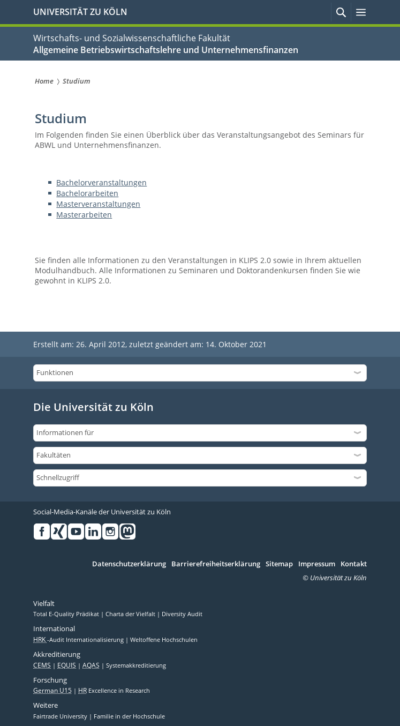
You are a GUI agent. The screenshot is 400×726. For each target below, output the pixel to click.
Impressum (316, 564)
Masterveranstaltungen (98, 204)
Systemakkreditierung (136, 665)
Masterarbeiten (84, 214)
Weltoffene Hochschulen (164, 639)
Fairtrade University (61, 716)
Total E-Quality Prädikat (67, 614)
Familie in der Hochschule (129, 716)
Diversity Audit (182, 614)
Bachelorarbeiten (87, 193)
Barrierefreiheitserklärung (215, 564)
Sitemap (279, 564)
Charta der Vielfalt (131, 614)
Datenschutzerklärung (129, 564)
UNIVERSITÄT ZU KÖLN (80, 12)
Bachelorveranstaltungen (101, 182)
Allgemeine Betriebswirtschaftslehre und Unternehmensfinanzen (165, 50)
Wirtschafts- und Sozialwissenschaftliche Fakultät (131, 38)
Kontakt (354, 564)
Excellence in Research (114, 690)
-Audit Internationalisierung (79, 639)
